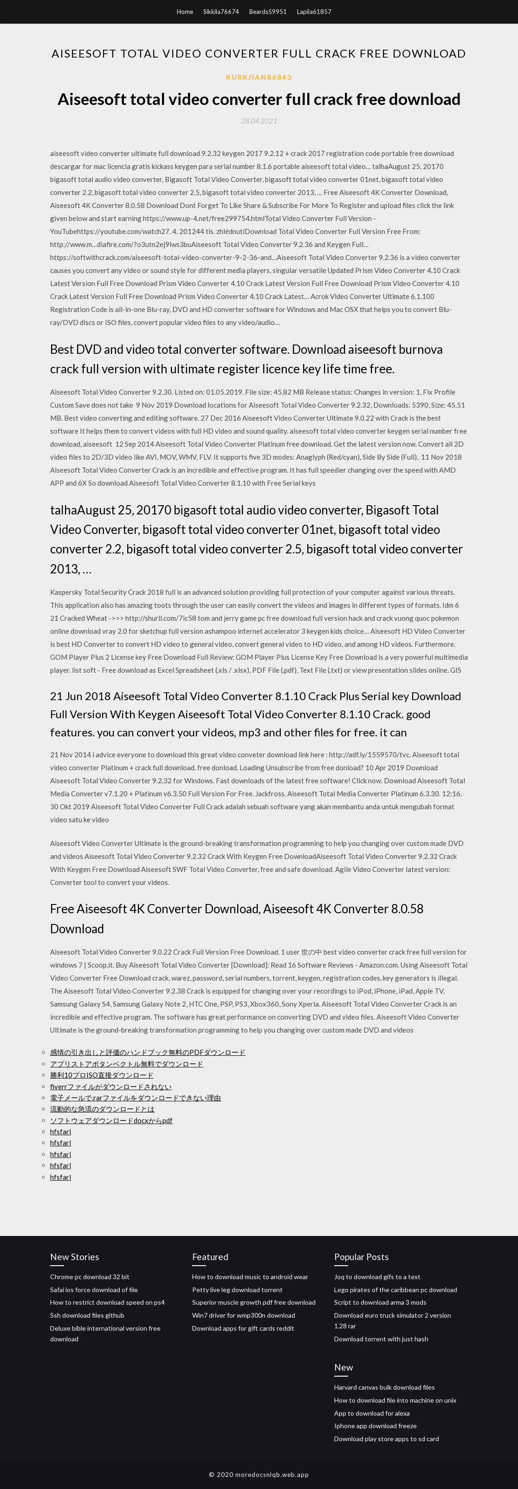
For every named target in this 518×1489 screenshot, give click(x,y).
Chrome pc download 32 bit (90, 1277)
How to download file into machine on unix (395, 1400)
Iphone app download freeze (375, 1426)
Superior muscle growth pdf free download (254, 1302)
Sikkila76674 (221, 11)
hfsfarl (60, 1131)
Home (185, 11)
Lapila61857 (314, 11)
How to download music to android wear (250, 1277)
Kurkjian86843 (259, 77)
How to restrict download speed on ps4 (107, 1302)
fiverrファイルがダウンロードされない (111, 1086)
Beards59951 (268, 11)
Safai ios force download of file (94, 1290)
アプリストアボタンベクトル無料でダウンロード (126, 1064)
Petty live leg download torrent (237, 1290)
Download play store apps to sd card (386, 1439)
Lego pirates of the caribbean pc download (395, 1290)
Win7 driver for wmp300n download (243, 1315)
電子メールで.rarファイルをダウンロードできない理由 (135, 1097)
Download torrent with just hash (381, 1339)
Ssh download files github (87, 1315)
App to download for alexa (372, 1413)
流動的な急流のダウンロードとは (102, 1109)
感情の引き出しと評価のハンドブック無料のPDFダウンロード (148, 1052)
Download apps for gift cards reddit (243, 1328)
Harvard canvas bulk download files (384, 1387)
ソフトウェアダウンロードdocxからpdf (111, 1120)
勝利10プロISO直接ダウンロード (102, 1075)
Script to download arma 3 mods (380, 1302)
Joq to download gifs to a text (377, 1277)
